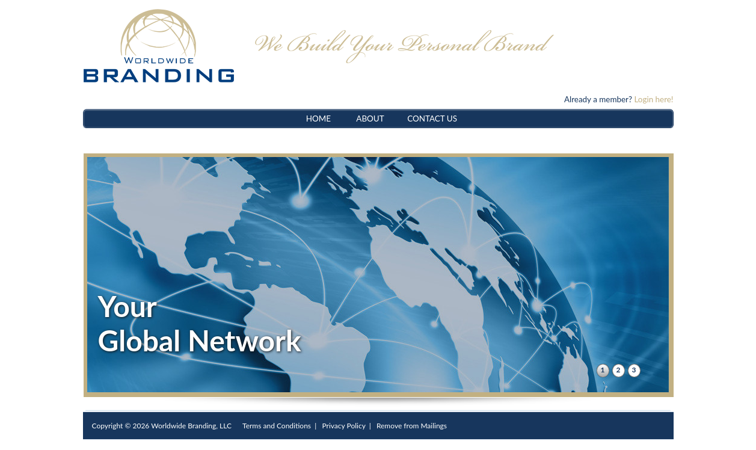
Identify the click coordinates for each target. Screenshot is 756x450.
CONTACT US (432, 118)
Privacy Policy (343, 425)
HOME (318, 118)
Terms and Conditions (276, 425)
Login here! (653, 99)
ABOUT (370, 118)
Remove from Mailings (411, 425)
